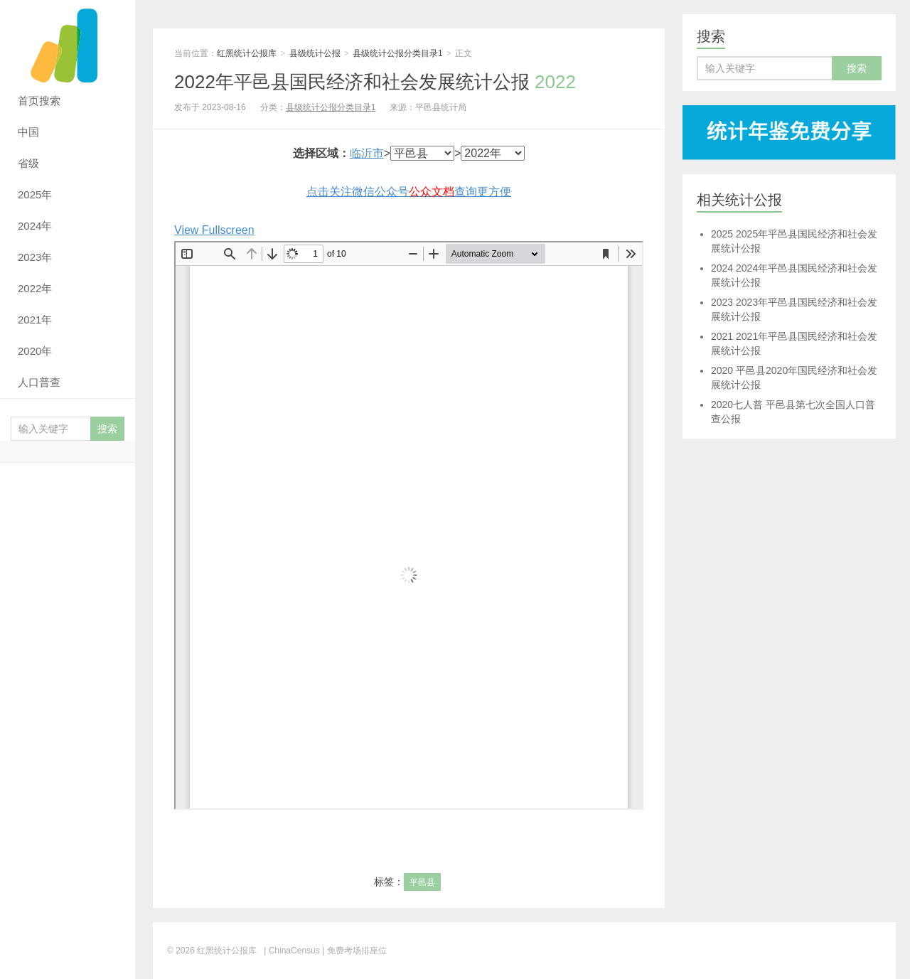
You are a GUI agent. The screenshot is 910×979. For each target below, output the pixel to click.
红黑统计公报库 (67, 42)
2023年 (35, 257)
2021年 (35, 320)
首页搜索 (39, 101)
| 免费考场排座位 (353, 951)
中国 (28, 132)
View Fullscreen (214, 230)
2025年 (35, 194)
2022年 (35, 288)
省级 (28, 163)
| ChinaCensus (292, 951)
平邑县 (422, 882)
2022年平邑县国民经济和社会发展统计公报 (375, 81)
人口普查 (39, 382)
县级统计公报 (315, 53)
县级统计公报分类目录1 (398, 53)
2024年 (35, 226)
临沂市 (367, 153)
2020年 (35, 351)
